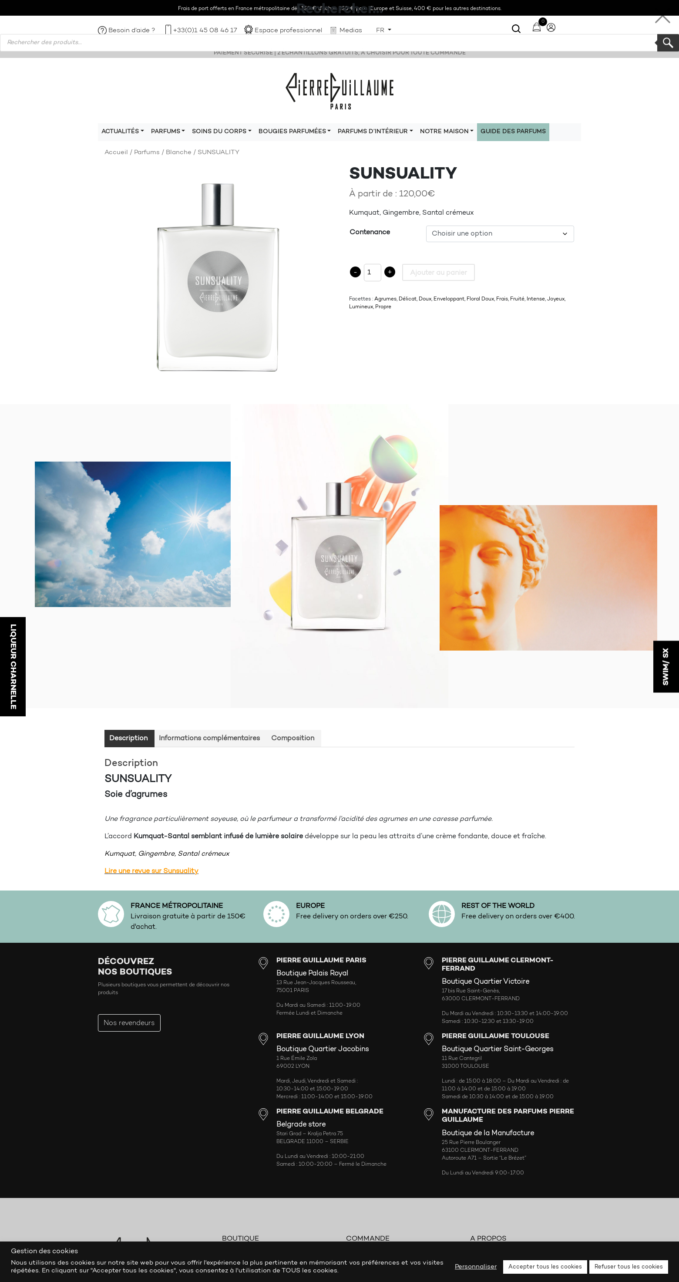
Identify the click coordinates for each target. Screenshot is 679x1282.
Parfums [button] (165, 132)
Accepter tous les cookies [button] (545, 1267)
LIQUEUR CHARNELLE (13, 666)
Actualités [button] (120, 132)
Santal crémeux (203, 853)
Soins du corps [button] (219, 132)
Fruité (517, 299)
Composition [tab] (292, 738)
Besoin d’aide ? (131, 30)
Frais (502, 299)
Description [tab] (128, 738)
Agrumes (385, 299)
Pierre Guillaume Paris (339, 90)
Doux (425, 299)
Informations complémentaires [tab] (209, 738)
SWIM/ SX (666, 667)
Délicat (408, 299)
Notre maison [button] (444, 132)
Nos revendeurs (129, 1023)
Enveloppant (449, 299)
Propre (383, 307)
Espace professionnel (288, 30)
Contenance (370, 232)
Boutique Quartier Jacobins (322, 1049)
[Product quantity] (372, 272)
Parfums (147, 152)
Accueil (116, 152)
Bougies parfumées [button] (292, 132)
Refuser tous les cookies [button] (629, 1267)
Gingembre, (157, 853)
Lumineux (361, 307)
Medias (351, 30)
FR (381, 30)
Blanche (179, 152)
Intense (536, 299)
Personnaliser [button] (476, 1267)
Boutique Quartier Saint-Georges (498, 1049)
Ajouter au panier (438, 273)
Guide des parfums (513, 132)
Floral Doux (480, 299)
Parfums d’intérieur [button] (373, 132)
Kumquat (119, 853)
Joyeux (556, 299)
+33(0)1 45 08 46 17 (205, 30)
